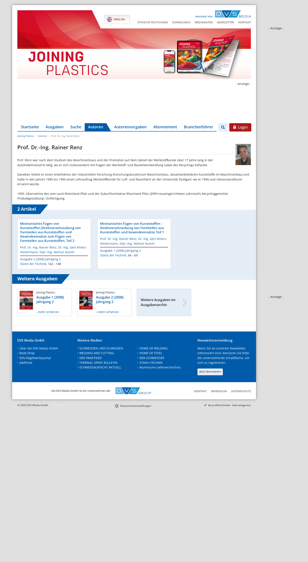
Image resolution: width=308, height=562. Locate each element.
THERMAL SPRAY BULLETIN (98, 363)
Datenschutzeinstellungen (135, 406)
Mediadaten (204, 22)
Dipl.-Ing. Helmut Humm (57, 252)
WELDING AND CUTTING (96, 353)
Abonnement (165, 126)
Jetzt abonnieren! (210, 371)
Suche (75, 126)
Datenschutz (241, 391)
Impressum (219, 391)
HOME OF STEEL (150, 353)
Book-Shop (27, 353)
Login (240, 127)
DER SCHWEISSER (151, 358)
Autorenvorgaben (130, 126)
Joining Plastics (25, 136)
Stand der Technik (33, 264)
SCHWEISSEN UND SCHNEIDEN (101, 348)
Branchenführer (198, 126)
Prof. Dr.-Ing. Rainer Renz (38, 247)
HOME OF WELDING (153, 348)
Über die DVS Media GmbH (38, 348)
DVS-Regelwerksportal (35, 358)
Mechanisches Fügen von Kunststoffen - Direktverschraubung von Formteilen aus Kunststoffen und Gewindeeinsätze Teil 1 (132, 227)
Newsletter (225, 22)
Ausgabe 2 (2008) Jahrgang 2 (40, 259)
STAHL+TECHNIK (151, 363)
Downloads (181, 22)
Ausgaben (55, 126)
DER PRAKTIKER (90, 358)
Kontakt (244, 22)
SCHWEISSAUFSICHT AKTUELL (100, 367)
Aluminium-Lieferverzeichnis (160, 367)
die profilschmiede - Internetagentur (229, 405)
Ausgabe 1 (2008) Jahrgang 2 (120, 250)
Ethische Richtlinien (153, 22)
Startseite (30, 126)
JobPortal (25, 363)
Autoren (95, 126)
